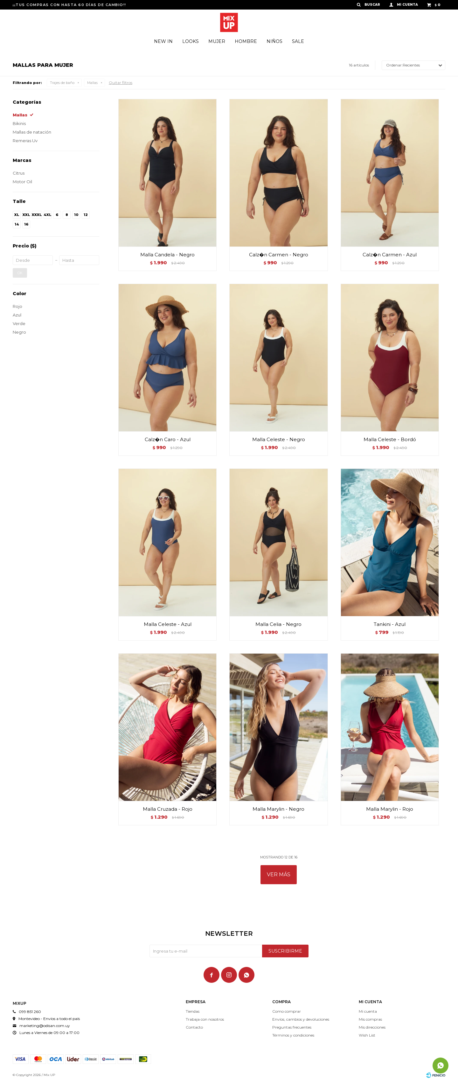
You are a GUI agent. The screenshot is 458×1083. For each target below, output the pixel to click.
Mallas (92, 82)
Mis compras (370, 1019)
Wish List (367, 1035)
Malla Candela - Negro (167, 255)
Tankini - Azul (390, 624)
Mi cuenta (368, 1011)
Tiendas (192, 1011)
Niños (274, 41)
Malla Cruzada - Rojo (167, 809)
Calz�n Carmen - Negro (278, 255)
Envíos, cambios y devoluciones (300, 1019)
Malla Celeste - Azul (167, 624)
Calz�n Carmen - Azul (390, 255)
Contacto (194, 1027)
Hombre (246, 41)
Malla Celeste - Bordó (390, 439)
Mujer (216, 41)
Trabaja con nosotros (205, 1019)
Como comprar (286, 1011)
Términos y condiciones (293, 1035)
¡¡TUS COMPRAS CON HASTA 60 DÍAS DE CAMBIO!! (69, 5)
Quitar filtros (120, 82)
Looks (190, 41)
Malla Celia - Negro (278, 624)
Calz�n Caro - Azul (168, 439)
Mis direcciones (372, 1027)
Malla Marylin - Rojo (389, 809)
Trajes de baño (62, 82)
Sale (298, 41)
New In (163, 41)
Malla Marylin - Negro (278, 809)
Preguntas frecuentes (291, 1027)
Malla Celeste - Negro (278, 439)
